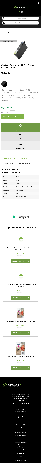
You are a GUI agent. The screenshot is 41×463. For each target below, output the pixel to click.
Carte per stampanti (20, 432)
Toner (20, 427)
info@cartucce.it (20, 411)
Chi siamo (20, 456)
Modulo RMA (20, 448)
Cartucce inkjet (20, 424)
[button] (22, 12)
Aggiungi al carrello (13, 116)
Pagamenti (20, 446)
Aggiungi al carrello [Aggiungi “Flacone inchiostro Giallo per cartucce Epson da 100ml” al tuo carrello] (20, 298)
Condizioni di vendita (20, 442)
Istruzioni (8, 163)
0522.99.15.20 (20, 409)
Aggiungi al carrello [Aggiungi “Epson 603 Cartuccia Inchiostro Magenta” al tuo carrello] (20, 368)
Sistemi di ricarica (20, 435)
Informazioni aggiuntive (15, 159)
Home (3, 32)
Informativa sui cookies (20, 460)
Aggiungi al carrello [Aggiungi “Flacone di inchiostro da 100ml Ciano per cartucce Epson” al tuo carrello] (20, 261)
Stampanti (20, 430)
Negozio (8, 32)
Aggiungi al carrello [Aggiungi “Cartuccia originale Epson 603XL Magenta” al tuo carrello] (20, 333)
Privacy (21, 458)
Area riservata (20, 449)
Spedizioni (21, 444)
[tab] (15, 158)
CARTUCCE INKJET (18, 32)
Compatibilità (23, 163)
